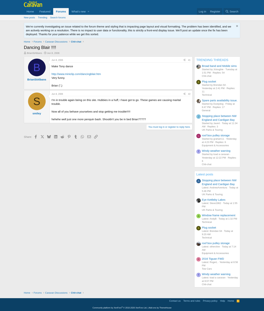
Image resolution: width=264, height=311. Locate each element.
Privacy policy (210, 300)
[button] (88, 11)
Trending (42, 17)
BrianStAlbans (34, 53)
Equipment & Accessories (215, 145)
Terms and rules (191, 300)
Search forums (58, 17)
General (206, 110)
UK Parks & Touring (212, 129)
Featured (44, 11)
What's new (79, 11)
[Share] (184, 60)
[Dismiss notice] (236, 26)
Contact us (175, 300)
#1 (189, 60)
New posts (29, 17)
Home (30, 11)
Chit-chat (206, 76)
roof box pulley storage (216, 135)
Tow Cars (207, 268)
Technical (207, 94)
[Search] (231, 11)
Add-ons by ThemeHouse (160, 308)
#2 (189, 94)
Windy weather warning (216, 150)
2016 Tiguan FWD (213, 258)
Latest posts (204, 174)
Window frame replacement (218, 215)
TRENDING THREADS (212, 60)
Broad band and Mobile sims (219, 65)
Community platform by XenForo (120, 308)
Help (222, 300)
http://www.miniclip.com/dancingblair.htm (76, 74)
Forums (61, 11)
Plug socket (209, 81)
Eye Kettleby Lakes (213, 199)
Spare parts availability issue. (219, 100)
